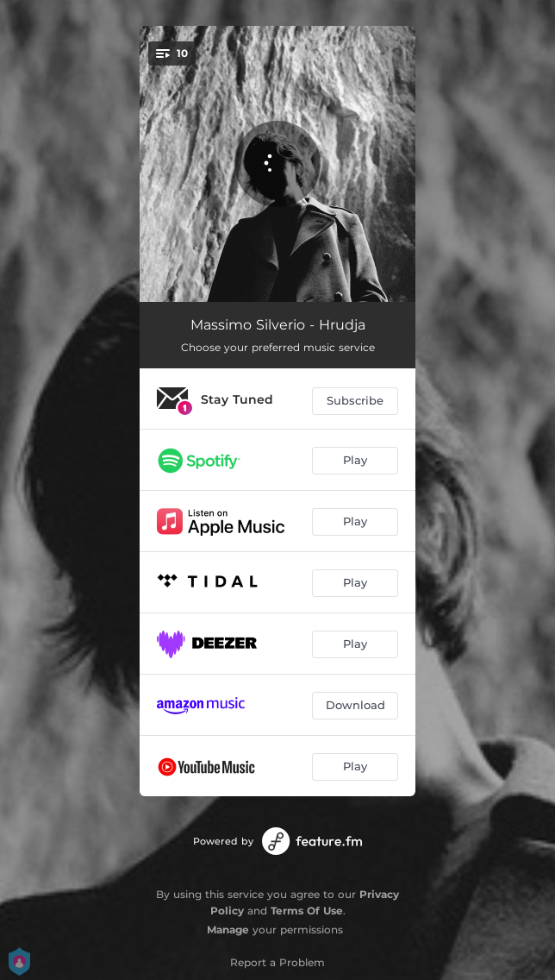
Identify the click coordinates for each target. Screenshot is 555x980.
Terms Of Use (307, 910)
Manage (228, 929)
